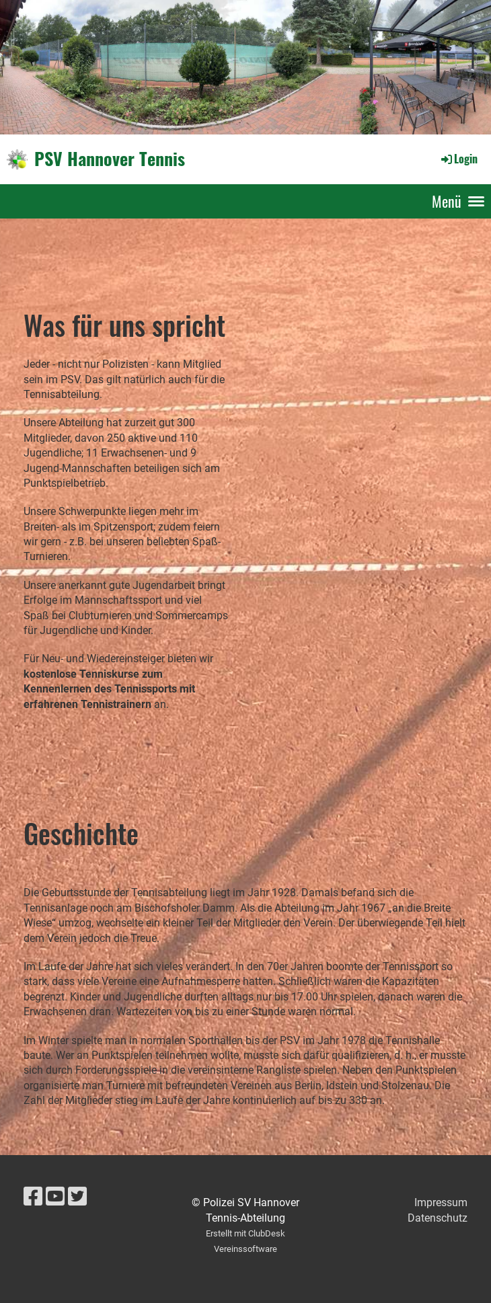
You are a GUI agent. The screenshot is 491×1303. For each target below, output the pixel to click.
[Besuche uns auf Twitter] (77, 1197)
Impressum (440, 1202)
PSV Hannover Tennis (109, 159)
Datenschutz (437, 1218)
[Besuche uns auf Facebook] (33, 1197)
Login (458, 159)
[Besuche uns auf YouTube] (55, 1197)
